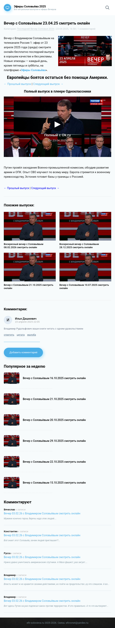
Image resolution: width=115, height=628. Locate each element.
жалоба (31, 334)
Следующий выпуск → (48, 84)
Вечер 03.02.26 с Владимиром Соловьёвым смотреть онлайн (42, 513)
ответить (9, 334)
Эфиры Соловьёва (33, 70)
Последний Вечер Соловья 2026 (35, 28)
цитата (21, 334)
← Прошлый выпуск (17, 84)
